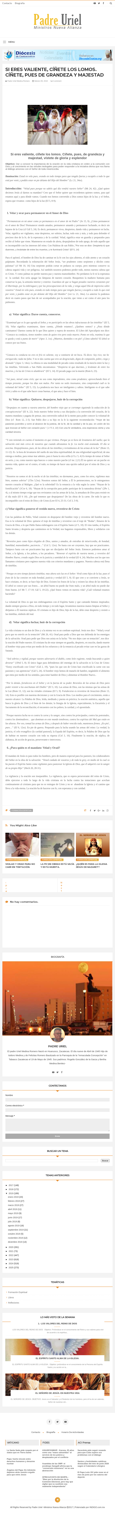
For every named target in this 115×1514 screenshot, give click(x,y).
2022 (11, 1255)
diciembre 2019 (15, 1242)
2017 (11, 1185)
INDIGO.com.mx (97, 1506)
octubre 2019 (14, 1234)
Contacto (7, 3)
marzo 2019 (14, 1205)
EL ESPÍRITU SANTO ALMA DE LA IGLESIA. (57, 1358)
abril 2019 (13, 1209)
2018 (11, 1189)
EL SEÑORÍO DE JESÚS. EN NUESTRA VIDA (57, 1393)
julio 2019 (13, 1221)
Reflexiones (13, 1303)
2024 (11, 1263)
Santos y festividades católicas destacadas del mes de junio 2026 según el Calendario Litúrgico (93, 1462)
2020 (11, 1247)
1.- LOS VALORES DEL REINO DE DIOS (57, 1323)
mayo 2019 (13, 1213)
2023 (11, 1259)
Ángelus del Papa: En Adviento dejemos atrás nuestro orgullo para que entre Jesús (21, 1470)
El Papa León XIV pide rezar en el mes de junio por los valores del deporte (93, 1473)
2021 (11, 1251)
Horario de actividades (72, 1431)
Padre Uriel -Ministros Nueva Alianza (49, 1506)
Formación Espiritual (22, 810)
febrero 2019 (14, 1201)
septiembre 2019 (16, 1230)
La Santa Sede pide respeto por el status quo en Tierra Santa (22, 1450)
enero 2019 (13, 1197)
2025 (11, 1267)
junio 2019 (13, 1217)
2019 (11, 1193)
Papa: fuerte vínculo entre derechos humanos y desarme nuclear (21, 1459)
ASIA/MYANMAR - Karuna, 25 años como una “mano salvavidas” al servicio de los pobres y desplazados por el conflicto (58, 1452)
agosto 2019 (14, 1225)
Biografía (20, 3)
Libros (11, 1297)
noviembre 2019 (16, 1238)
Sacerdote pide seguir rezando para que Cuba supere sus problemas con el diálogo (92, 1451)
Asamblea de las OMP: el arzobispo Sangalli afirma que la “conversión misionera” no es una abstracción (58, 1465)
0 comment (56, 81)
